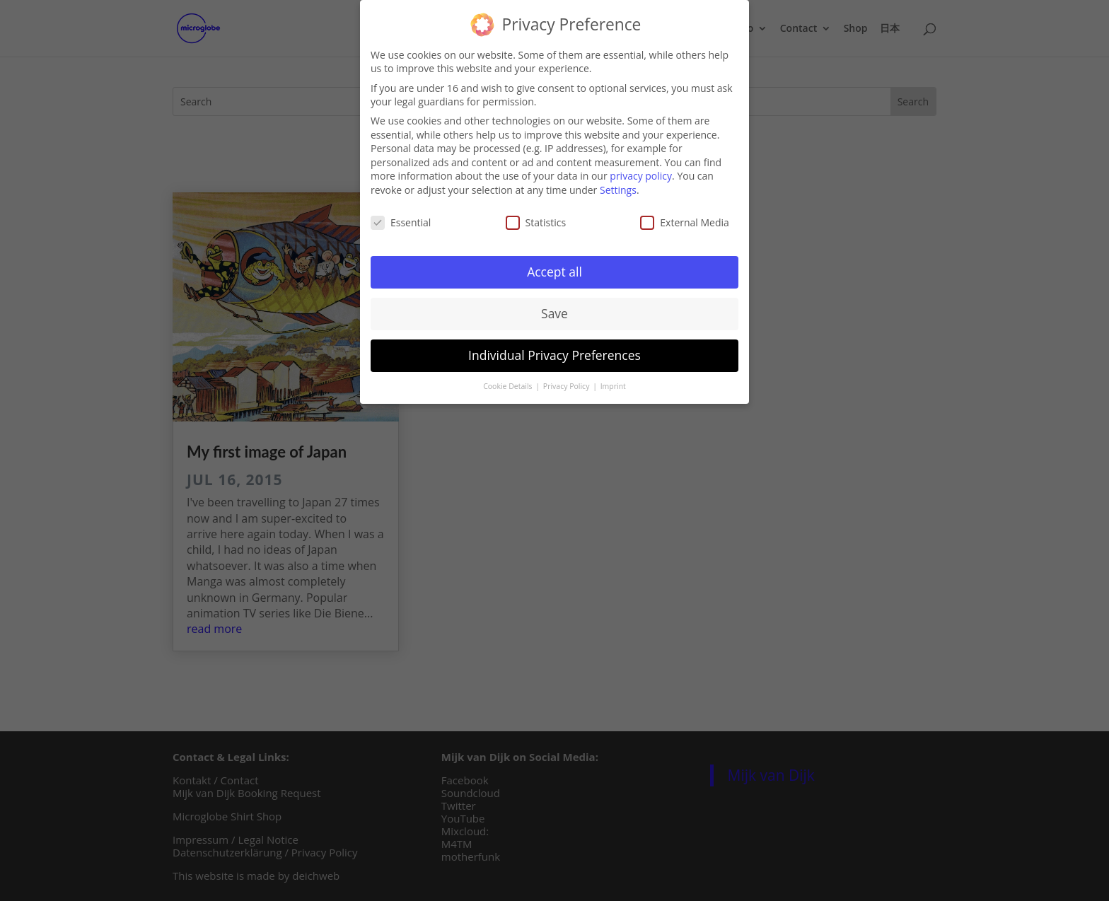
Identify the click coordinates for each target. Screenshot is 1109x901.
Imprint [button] (613, 382)
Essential (401, 218)
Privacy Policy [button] (567, 382)
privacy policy (641, 171)
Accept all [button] (554, 267)
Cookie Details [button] (508, 382)
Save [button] (554, 309)
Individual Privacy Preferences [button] (554, 350)
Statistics (536, 218)
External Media (684, 218)
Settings (618, 185)
